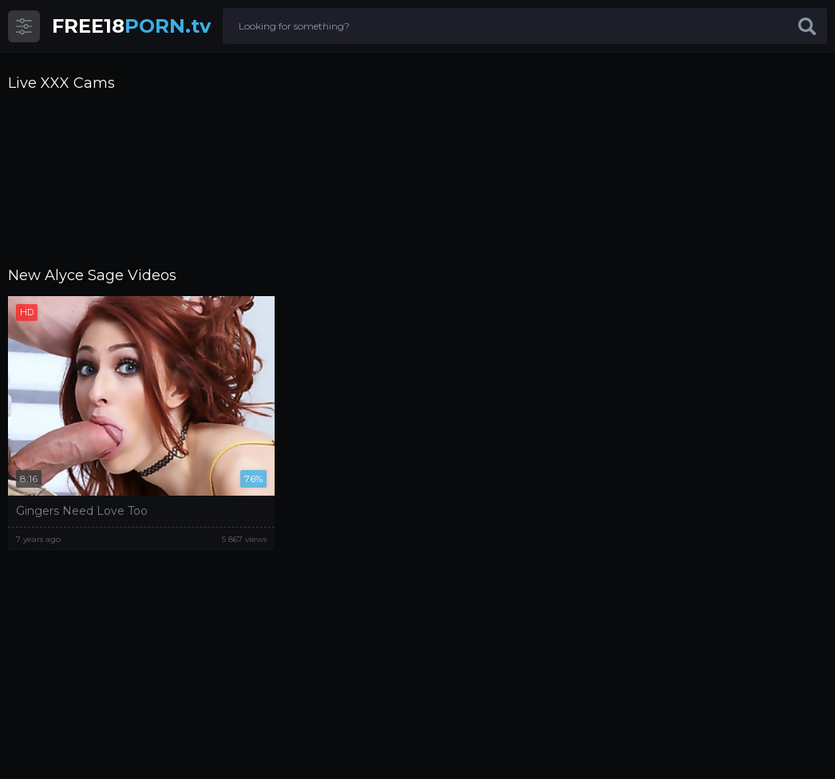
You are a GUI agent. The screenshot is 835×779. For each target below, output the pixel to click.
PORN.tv (131, 26)
